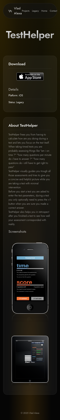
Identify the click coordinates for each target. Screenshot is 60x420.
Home (44, 10)
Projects (25, 10)
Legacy (35, 10)
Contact (53, 10)
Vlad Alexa (15, 10)
